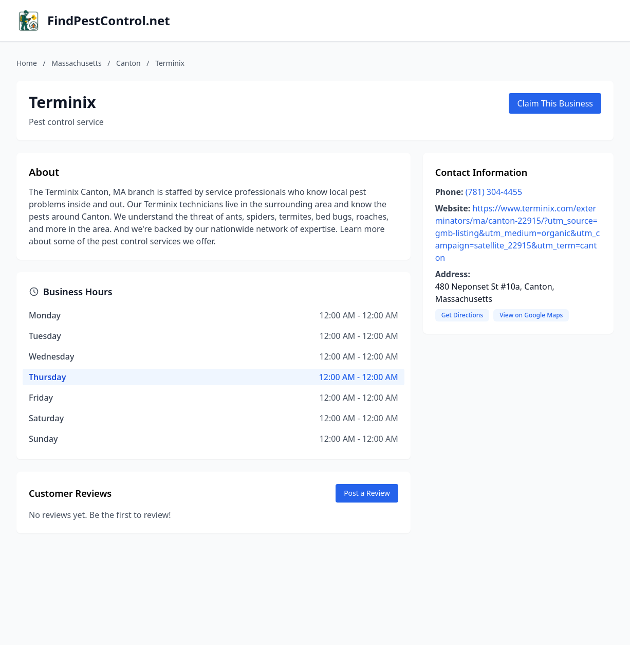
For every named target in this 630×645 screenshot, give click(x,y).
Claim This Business (555, 103)
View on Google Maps (531, 315)
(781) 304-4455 (494, 192)
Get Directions (462, 315)
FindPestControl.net (108, 20)
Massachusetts (76, 63)
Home (26, 63)
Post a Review (367, 493)
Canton (128, 63)
